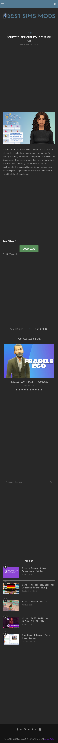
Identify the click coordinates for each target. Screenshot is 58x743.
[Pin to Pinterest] (40, 329)
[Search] (55, 4)
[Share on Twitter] (38, 329)
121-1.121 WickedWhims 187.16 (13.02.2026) (35, 619)
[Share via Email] (46, 329)
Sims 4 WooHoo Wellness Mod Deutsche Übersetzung (38, 586)
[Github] (36, 729)
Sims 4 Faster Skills (34, 601)
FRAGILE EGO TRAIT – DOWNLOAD (29, 381)
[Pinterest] (21, 729)
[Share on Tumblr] (43, 329)
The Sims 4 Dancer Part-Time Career (36, 636)
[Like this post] (32, 329)
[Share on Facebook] (35, 329)
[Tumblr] (32, 729)
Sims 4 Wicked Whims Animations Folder (34, 569)
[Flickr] (25, 729)
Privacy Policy (49, 739)
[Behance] (29, 729)
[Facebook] (17, 729)
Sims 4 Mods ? (9, 241)
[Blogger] (40, 729)
